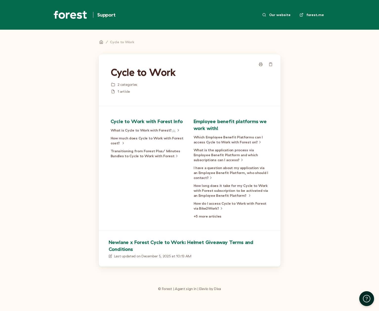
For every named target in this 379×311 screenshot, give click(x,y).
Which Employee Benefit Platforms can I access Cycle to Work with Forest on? (228, 140)
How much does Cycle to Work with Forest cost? (147, 141)
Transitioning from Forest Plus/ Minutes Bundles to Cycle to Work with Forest (145, 153)
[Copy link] (271, 64)
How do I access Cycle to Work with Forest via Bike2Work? (230, 206)
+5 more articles (208, 216)
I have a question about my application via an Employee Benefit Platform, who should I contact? (231, 173)
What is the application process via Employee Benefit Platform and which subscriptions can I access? (226, 155)
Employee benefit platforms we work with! (230, 124)
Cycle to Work (122, 42)
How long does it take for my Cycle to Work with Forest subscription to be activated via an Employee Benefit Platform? (231, 190)
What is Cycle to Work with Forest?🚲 (146, 130)
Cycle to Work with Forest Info (147, 121)
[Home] (70, 15)
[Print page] (261, 64)
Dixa (217, 289)
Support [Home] (106, 15)
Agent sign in (185, 289)
